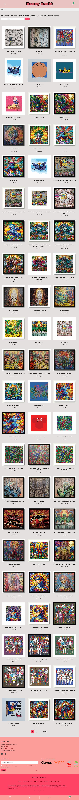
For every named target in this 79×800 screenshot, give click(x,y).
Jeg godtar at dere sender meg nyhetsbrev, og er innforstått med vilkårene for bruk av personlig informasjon (19, 769)
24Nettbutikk (42, 793)
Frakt (19, 783)
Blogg (59, 783)
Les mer (36, 772)
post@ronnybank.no (9, 750)
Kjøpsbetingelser (28, 783)
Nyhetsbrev (52, 783)
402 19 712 (7, 748)
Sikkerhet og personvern (41, 783)
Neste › (45, 734)
